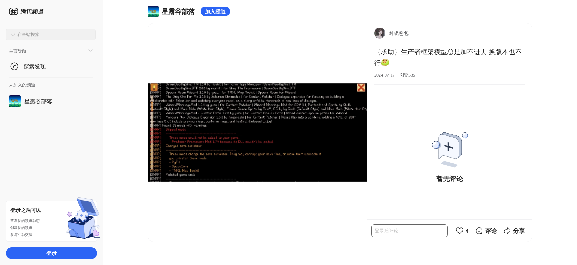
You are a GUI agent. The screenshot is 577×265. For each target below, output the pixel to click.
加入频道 (215, 11)
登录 (51, 253)
